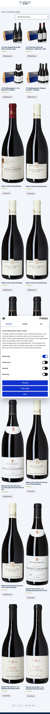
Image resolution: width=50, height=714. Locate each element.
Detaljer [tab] (25, 324)
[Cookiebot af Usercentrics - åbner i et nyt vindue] (39, 318)
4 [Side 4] (20, 705)
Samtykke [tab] (8, 324)
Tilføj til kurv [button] (7, 56)
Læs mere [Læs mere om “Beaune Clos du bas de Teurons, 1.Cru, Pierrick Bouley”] (30, 491)
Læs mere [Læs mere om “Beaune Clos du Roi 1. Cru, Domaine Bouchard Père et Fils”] (30, 598)
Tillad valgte (25, 388)
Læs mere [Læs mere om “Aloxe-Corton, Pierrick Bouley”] (30, 193)
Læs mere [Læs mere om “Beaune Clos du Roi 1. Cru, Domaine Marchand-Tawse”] (6, 696)
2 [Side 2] (15, 705)
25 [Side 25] (30, 705)
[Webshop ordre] (32, 16)
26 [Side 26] (33, 705)
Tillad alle (25, 383)
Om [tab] (41, 324)
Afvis (25, 394)
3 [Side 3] (18, 705)
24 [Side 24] (26, 705)
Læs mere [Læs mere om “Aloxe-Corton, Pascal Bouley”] (6, 193)
